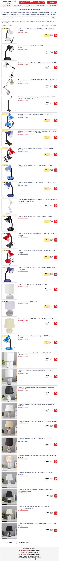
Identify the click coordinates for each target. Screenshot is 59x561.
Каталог (17, 5)
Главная (6, 5)
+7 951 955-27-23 (24, 554)
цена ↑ (44, 25)
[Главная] (9, 1)
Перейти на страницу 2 (24, 542)
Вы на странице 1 (9, 542)
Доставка (41, 5)
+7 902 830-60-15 (24, 550)
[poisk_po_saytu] (26, 18)
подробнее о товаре (23, 32)
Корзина (29, 5)
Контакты (53, 5)
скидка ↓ (54, 25)
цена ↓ (49, 25)
